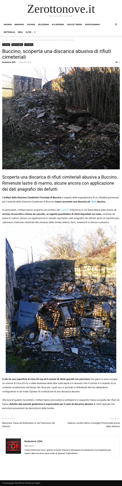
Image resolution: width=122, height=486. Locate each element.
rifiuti (93, 201)
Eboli (20, 32)
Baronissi (19, 24)
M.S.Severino (58, 24)
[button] (116, 24)
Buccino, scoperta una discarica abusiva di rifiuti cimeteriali (56, 54)
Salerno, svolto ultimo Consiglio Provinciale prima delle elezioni (94, 425)
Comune (64, 209)
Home (5, 40)
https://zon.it (29, 446)
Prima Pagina (17, 44)
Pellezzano (43, 24)
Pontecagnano (92, 24)
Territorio (28, 44)
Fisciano (31, 24)
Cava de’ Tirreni (74, 24)
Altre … (29, 32)
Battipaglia (9, 32)
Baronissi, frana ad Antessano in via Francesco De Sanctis (28, 425)
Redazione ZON (9, 62)
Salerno (8, 24)
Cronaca (14, 40)
